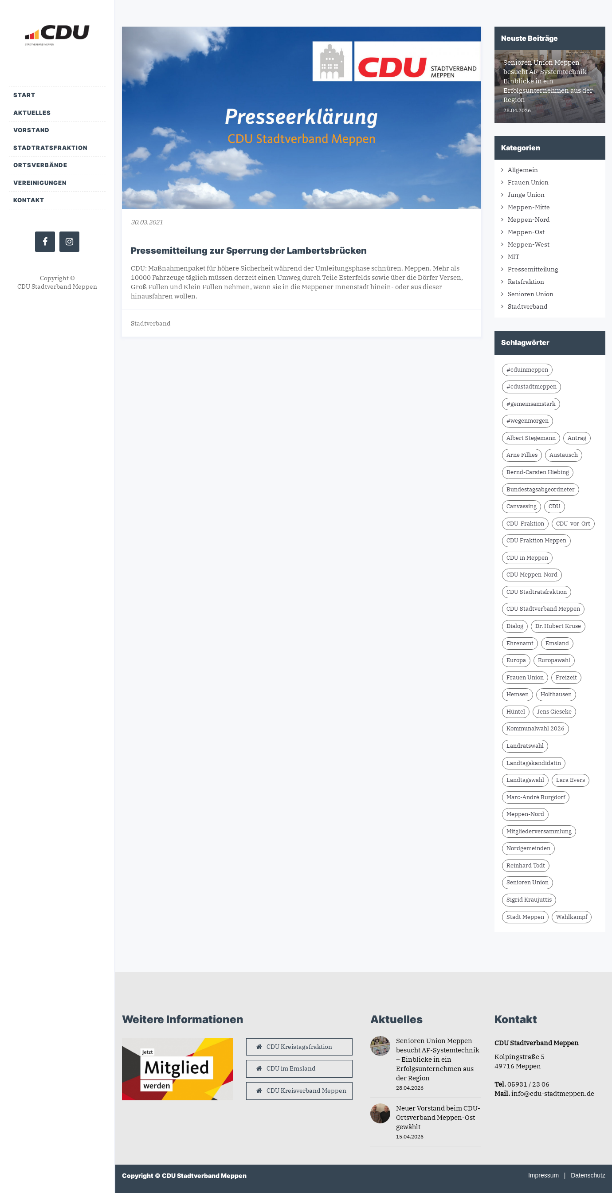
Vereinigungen (40, 182)
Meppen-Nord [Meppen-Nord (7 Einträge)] (525, 814)
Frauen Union (528, 182)
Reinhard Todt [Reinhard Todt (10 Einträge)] (525, 865)
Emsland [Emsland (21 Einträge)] (557, 643)
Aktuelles (32, 112)
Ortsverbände (40, 165)
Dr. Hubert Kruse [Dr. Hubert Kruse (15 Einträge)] (558, 626)
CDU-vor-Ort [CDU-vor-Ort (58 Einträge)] (573, 523)
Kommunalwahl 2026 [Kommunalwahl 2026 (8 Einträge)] (535, 728)
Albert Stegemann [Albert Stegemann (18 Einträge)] (531, 438)
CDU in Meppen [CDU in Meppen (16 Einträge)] (527, 557)
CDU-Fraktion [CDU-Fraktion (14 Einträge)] (525, 523)
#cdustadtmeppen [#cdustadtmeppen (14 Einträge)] (531, 386)
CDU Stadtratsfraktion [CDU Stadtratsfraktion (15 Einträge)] (536, 592)
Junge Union (526, 195)
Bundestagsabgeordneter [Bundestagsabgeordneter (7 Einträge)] (540, 489)
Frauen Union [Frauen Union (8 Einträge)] (525, 677)
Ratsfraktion (526, 282)
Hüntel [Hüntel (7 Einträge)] (515, 711)
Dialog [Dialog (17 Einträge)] (514, 626)
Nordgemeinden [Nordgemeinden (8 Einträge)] (528, 848)
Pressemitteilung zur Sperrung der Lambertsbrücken (249, 250)
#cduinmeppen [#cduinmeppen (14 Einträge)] (527, 369)
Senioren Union (530, 294)
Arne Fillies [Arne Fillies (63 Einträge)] (521, 455)
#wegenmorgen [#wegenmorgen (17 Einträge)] (527, 420)
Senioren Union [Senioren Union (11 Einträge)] (527, 882)
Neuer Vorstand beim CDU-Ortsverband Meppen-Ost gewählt (438, 1117)
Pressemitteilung (533, 269)
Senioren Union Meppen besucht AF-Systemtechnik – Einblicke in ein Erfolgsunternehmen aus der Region (437, 1059)
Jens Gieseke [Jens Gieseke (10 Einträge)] (554, 711)
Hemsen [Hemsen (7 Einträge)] (517, 694)
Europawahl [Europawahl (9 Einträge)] (554, 660)
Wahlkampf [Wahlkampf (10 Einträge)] (571, 917)
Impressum (543, 1175)
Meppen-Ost (526, 232)
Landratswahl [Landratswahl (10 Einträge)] (525, 746)
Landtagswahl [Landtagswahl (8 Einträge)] (525, 780)
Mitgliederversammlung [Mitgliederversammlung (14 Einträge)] (539, 831)
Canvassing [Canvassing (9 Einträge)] (521, 506)
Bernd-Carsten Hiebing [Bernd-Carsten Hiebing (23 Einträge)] (537, 472)
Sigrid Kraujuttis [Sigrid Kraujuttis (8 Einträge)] (529, 899)
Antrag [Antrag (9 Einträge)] (577, 438)
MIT (513, 257)
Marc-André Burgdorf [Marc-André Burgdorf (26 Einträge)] (535, 797)
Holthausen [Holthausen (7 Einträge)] (556, 694)
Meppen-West (528, 244)
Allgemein (523, 170)
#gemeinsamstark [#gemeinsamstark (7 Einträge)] (531, 404)
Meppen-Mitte (529, 207)
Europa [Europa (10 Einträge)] (516, 660)
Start (24, 94)
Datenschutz (588, 1175)
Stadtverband (151, 323)
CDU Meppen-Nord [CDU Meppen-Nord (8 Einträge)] (531, 574)
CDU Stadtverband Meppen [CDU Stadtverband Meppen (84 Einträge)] (543, 608)
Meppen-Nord (529, 220)
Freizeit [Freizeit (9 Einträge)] (566, 677)
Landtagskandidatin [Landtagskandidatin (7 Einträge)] (533, 763)
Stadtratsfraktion (50, 147)
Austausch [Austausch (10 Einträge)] (563, 455)
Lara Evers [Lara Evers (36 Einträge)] (570, 780)
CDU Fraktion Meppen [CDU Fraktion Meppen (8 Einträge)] (536, 540)
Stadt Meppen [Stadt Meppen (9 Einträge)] (525, 917)
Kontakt (28, 200)
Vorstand (31, 129)
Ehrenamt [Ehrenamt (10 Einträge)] (520, 643)
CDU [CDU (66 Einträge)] (555, 506)
